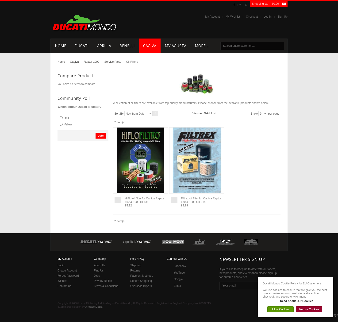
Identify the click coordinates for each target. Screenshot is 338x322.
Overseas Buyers (141, 286)
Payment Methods (141, 275)
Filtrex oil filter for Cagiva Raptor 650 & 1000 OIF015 (201, 200)
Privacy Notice (103, 281)
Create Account (67, 270)
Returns (135, 270)
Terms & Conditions (106, 286)
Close (331, 278)
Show (254, 113)
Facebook (180, 266)
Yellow (68, 124)
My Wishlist (233, 16)
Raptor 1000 (91, 61)
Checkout (252, 16)
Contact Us (64, 286)
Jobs (97, 275)
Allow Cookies (280, 309)
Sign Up (282, 16)
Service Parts (112, 61)
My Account (212, 16)
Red (66, 118)
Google (178, 279)
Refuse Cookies (309, 309)
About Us (99, 265)
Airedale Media (93, 306)
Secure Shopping (141, 281)
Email (177, 285)
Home (61, 61)
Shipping (135, 265)
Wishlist (62, 281)
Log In (268, 16)
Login (61, 265)
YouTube (179, 272)
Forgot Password (68, 275)
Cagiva (74, 61)
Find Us (99, 270)
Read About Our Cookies (296, 301)
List (213, 113)
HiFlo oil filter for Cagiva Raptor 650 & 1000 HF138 (144, 200)
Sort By (118, 113)
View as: (197, 113)
